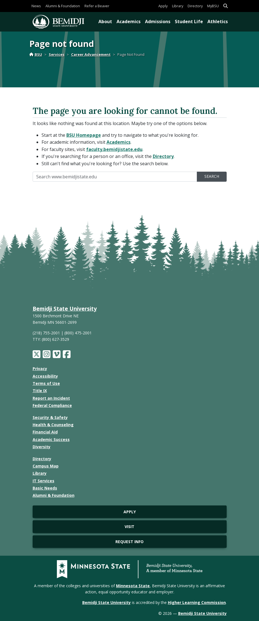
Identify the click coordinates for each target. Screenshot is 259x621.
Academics (129, 21)
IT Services (43, 480)
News (36, 5)
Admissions (157, 21)
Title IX (40, 390)
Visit (129, 526)
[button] (225, 6)
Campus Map (46, 466)
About (105, 21)
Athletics (217, 21)
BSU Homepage (83, 135)
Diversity (41, 446)
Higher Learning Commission (197, 602)
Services (56, 54)
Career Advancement (91, 54)
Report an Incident (51, 398)
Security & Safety (50, 417)
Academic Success (51, 439)
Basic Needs (45, 488)
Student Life (189, 21)
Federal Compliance (52, 405)
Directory (195, 5)
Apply (163, 5)
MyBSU (213, 5)
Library (177, 5)
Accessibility (45, 376)
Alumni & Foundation (62, 5)
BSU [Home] (35, 54)
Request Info (129, 541)
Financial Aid (45, 432)
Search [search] (211, 176)
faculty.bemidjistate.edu (114, 149)
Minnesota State (133, 585)
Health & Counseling (53, 424)
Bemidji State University (65, 308)
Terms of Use (46, 383)
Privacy (40, 368)
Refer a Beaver (96, 5)
